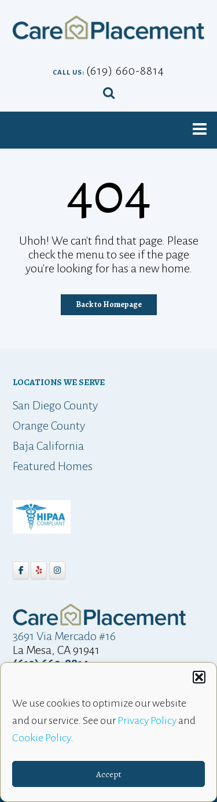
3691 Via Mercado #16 (64, 636)
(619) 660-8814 (125, 70)
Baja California (48, 445)
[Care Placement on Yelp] (39, 570)
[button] (199, 679)
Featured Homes (53, 466)
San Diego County (55, 405)
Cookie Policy (41, 739)
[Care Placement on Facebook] (21, 570)
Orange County (49, 425)
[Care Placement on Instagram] (57, 570)
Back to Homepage (109, 304)
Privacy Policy (146, 722)
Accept (109, 775)
